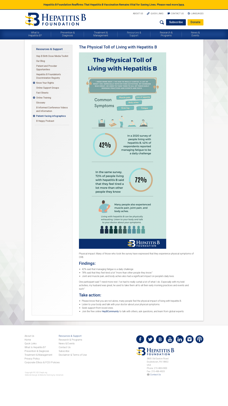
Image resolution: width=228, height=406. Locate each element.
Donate (195, 22)
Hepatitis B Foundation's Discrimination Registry (48, 76)
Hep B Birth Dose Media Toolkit (52, 56)
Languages (197, 13)
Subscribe (176, 22)
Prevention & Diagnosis (67, 34)
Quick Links (157, 13)
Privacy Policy (32, 358)
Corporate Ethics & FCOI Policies (42, 362)
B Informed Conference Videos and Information (52, 109)
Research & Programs (166, 34)
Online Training (43, 97)
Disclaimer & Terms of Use (73, 354)
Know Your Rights (45, 82)
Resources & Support (134, 34)
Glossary (40, 102)
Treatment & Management (100, 34)
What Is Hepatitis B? (35, 34)
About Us (138, 13)
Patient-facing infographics (51, 116)
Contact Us (177, 13)
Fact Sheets (42, 92)
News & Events (195, 34)
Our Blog (40, 61)
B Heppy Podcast (45, 121)
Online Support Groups (47, 87)
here (181, 4)
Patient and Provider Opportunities (46, 68)
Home (28, 339)
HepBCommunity (110, 311)
